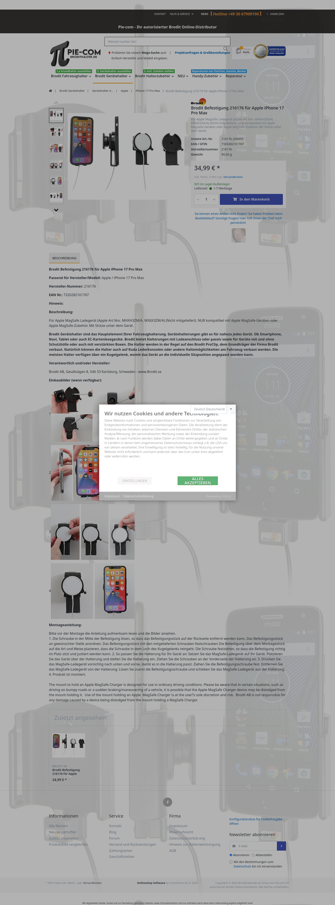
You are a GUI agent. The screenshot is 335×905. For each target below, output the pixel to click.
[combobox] (213, 409)
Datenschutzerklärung (138, 496)
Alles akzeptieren (198, 480)
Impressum (112, 496)
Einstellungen (134, 481)
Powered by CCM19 (218, 496)
